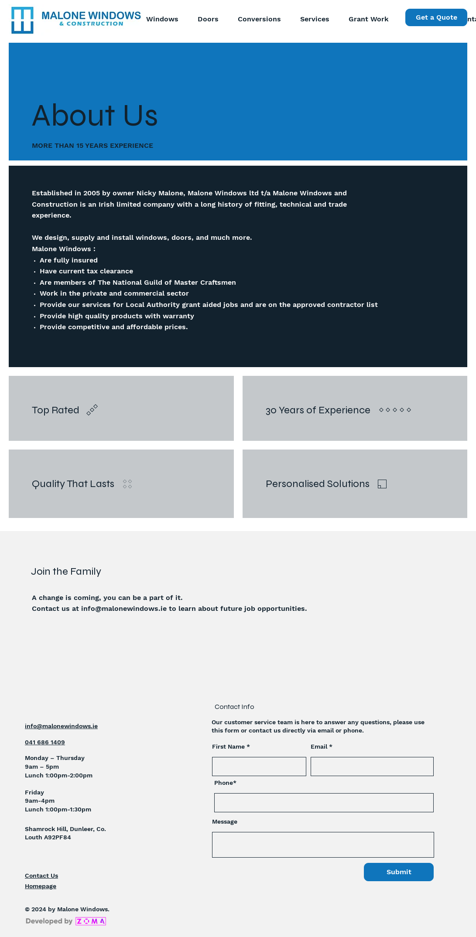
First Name (228, 746)
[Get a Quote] (436, 17)
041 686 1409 (45, 742)
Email (319, 746)
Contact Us (41, 875)
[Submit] (399, 872)
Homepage (40, 885)
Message (224, 821)
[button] (312, 19)
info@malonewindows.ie (124, 608)
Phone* (225, 783)
